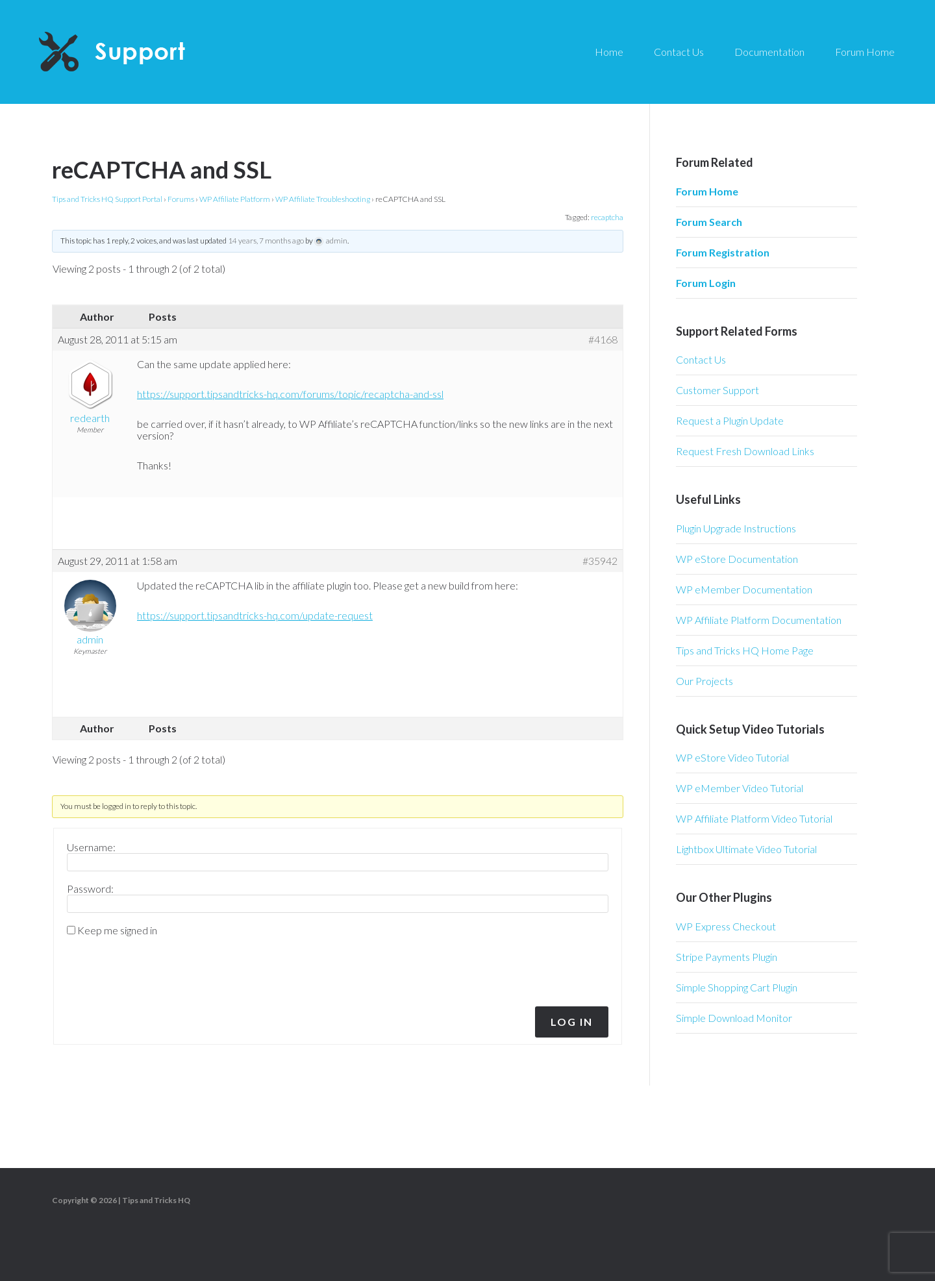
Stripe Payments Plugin (726, 957)
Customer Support (717, 390)
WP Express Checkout (726, 926)
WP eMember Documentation (744, 589)
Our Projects (704, 681)
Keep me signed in (117, 930)
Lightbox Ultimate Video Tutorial (746, 849)
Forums (181, 199)
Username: (91, 847)
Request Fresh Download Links (745, 451)
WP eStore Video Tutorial (732, 757)
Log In (572, 1021)
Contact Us (701, 359)
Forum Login (706, 283)
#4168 (602, 339)
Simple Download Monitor (734, 1018)
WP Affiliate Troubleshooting (322, 199)
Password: (90, 889)
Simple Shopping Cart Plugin (736, 987)
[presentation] (155, 968)
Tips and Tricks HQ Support (143, 52)
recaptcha (607, 217)
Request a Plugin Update (730, 420)
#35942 (599, 561)
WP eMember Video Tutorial (739, 788)
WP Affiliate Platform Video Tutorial (754, 818)
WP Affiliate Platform (234, 199)
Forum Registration (722, 252)
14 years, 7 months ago (266, 240)
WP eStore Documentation (737, 559)
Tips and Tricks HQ (156, 1200)
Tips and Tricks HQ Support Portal (107, 199)
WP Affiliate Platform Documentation (759, 620)
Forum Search (709, 222)
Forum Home (707, 191)
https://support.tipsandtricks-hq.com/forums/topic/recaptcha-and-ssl (290, 394)
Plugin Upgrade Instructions (736, 528)
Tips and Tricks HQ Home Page (745, 650)
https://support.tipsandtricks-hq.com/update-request (255, 615)
